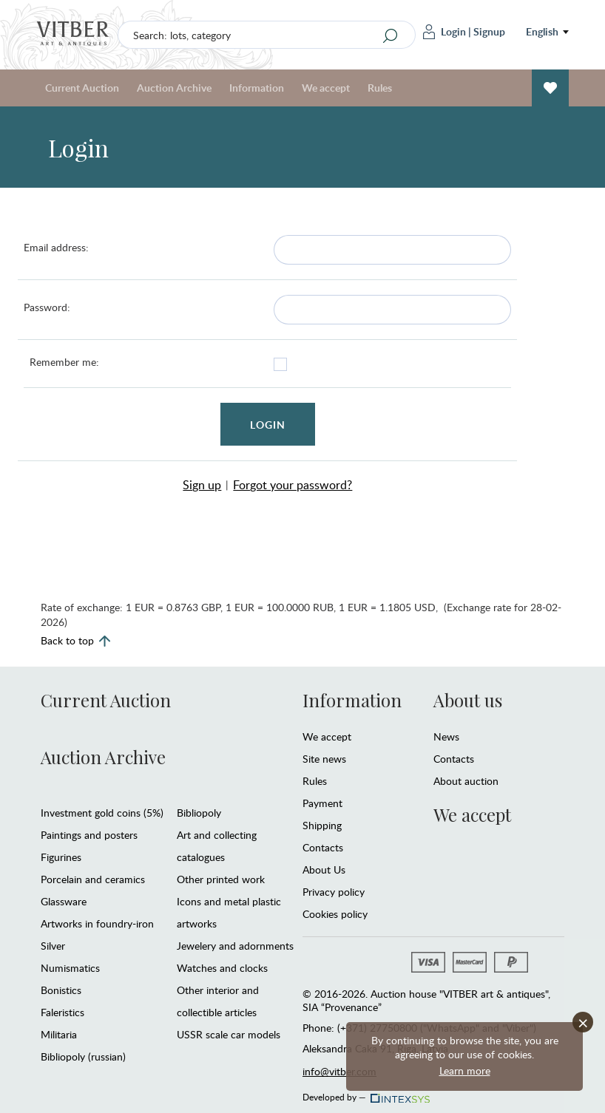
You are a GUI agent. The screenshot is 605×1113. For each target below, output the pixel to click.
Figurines (61, 857)
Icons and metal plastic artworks (229, 912)
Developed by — (364, 1093)
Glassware (64, 901)
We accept (326, 88)
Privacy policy (333, 892)
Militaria (59, 1034)
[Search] (390, 35)
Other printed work (221, 879)
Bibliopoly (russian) (83, 1056)
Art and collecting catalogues (217, 846)
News (446, 736)
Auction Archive (174, 88)
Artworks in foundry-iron (97, 923)
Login (444, 31)
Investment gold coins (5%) (102, 813)
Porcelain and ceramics (93, 879)
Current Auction (82, 88)
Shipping (322, 825)
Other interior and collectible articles (218, 1001)
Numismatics (70, 968)
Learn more (464, 1070)
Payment (322, 803)
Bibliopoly (199, 813)
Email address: (56, 247)
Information (256, 88)
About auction (465, 781)
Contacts (322, 847)
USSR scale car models (228, 1034)
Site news (324, 759)
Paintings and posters (89, 835)
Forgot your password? (292, 485)
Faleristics (62, 1012)
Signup (489, 31)
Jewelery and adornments (235, 946)
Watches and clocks (222, 968)
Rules (380, 88)
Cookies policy (335, 914)
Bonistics (61, 990)
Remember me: (64, 362)
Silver (53, 946)
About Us (323, 869)
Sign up (202, 485)
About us (467, 700)
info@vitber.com (339, 1071)
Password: (47, 307)
